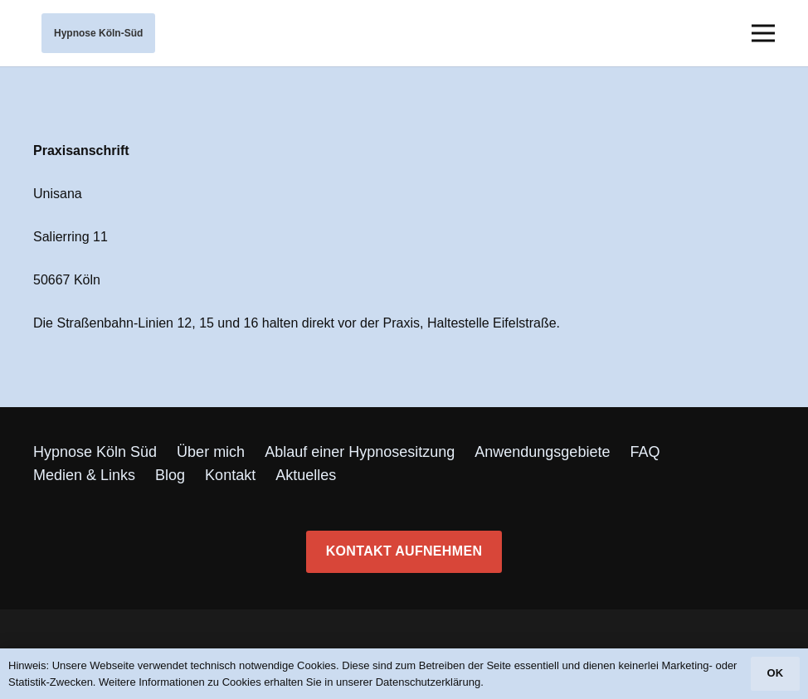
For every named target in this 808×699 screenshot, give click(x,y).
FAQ (645, 452)
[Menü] (763, 33)
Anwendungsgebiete (542, 452)
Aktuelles (305, 475)
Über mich (211, 452)
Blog (170, 475)
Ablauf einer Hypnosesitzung (360, 452)
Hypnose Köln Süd (95, 452)
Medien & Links (84, 475)
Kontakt (230, 475)
